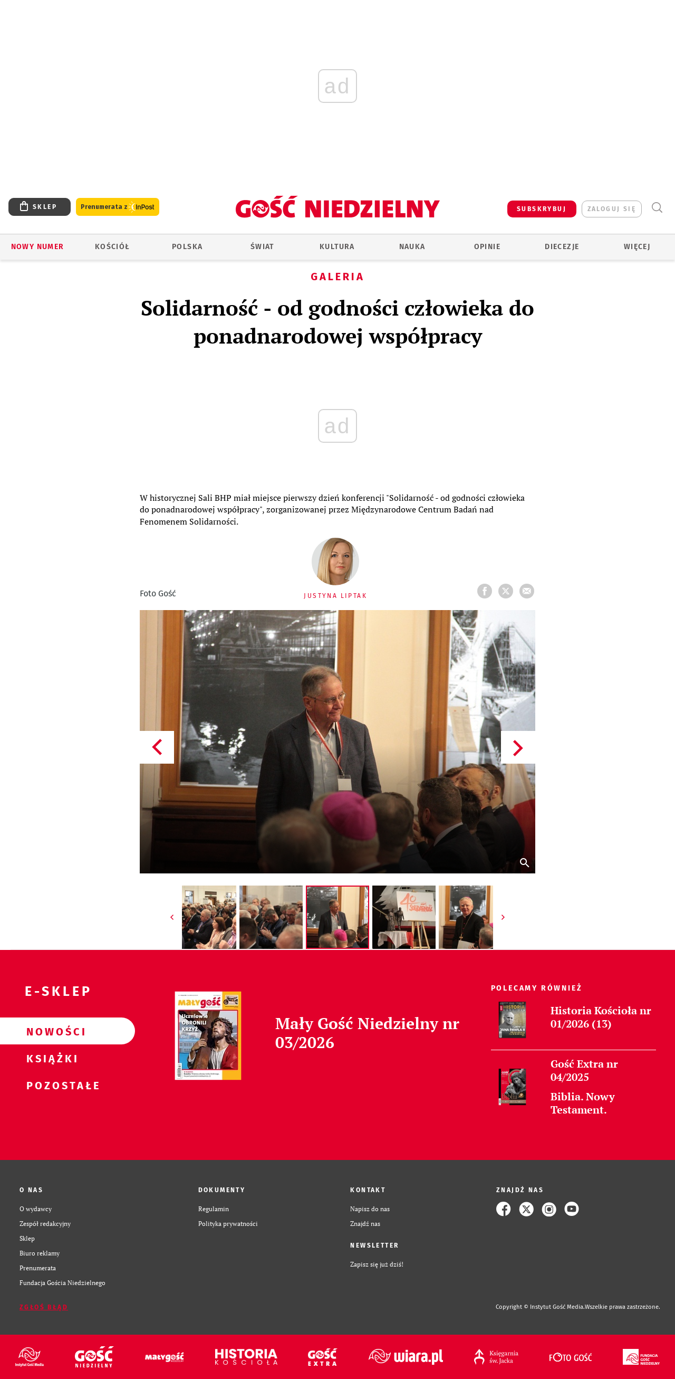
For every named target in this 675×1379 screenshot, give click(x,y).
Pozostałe (50, 1085)
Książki (50, 1058)
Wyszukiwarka (657, 207)
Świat (262, 246)
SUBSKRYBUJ (541, 209)
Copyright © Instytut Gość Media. (540, 1307)
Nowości (50, 1031)
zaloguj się (611, 209)
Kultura (337, 246)
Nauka (412, 246)
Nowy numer (37, 246)
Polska (187, 246)
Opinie (487, 246)
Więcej (637, 246)
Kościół (112, 246)
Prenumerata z (118, 207)
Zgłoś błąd (44, 1307)
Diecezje (562, 246)
